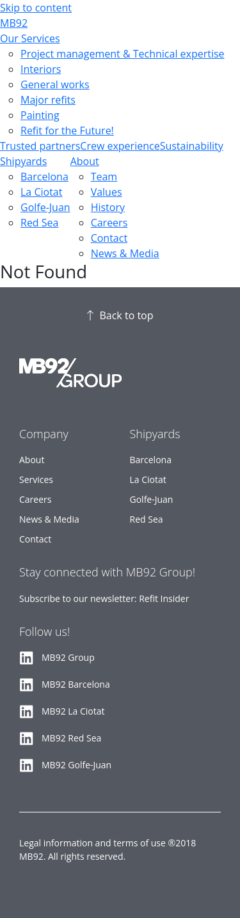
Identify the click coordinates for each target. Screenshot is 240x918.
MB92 (14, 23)
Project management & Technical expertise (122, 54)
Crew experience (119, 146)
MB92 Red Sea (71, 738)
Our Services (30, 38)
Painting (40, 115)
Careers (109, 223)
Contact (109, 238)
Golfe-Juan (45, 207)
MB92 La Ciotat (73, 711)
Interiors (40, 69)
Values (106, 192)
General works (55, 84)
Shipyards (23, 161)
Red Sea (39, 223)
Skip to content (36, 8)
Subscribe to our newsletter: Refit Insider (104, 598)
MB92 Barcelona (76, 684)
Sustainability (191, 146)
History (108, 207)
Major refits (48, 100)
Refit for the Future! (67, 130)
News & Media (125, 253)
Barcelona (44, 177)
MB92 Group (68, 657)
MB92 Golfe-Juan (76, 765)
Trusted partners (40, 146)
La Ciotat (41, 192)
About (84, 161)
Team (104, 177)
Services (36, 479)
